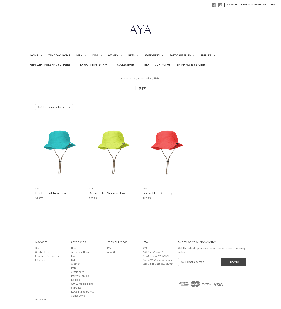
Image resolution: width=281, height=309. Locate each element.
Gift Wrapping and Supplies (52, 64)
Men (81, 55)
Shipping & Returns (191, 64)
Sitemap (40, 260)
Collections (127, 64)
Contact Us (163, 64)
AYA (109, 248)
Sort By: (41, 107)
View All (111, 252)
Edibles (207, 55)
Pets (133, 55)
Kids (97, 55)
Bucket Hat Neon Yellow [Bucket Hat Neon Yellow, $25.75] (107, 193)
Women (115, 55)
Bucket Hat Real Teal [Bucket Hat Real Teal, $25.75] (50, 193)
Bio (146, 64)
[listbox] (60, 107)
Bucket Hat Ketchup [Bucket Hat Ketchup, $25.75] (158, 193)
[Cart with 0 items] (272, 4)
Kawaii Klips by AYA (95, 64)
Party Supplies (182, 55)
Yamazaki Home (59, 55)
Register (260, 4)
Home (36, 55)
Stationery (154, 55)
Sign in (245, 4)
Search (232, 4)
